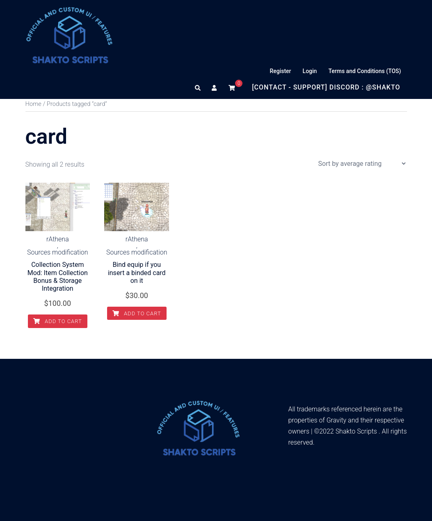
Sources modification (57, 252)
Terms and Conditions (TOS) (364, 71)
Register (280, 71)
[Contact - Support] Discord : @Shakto (326, 87)
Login (310, 71)
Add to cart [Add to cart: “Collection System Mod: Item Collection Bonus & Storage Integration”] (57, 321)
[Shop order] (362, 163)
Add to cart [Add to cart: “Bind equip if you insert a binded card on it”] (136, 313)
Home (33, 104)
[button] (198, 87)
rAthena (57, 239)
